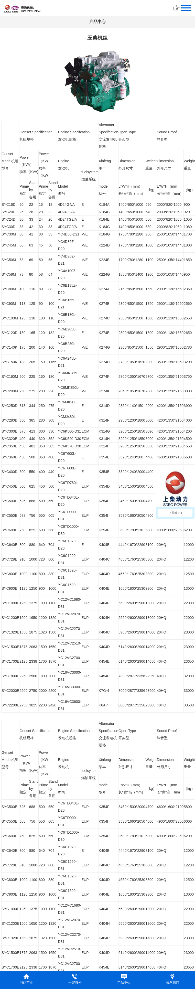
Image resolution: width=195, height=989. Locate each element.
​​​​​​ (22, 8)
